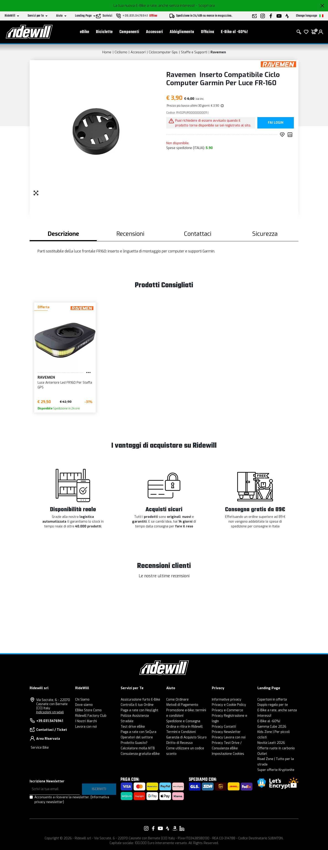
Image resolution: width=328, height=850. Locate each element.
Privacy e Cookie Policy (229, 705)
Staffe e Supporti (194, 52)
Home (106, 52)
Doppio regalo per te (272, 705)
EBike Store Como (88, 710)
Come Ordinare (177, 699)
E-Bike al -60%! (234, 32)
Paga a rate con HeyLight (139, 710)
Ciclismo (121, 52)
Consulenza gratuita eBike (140, 754)
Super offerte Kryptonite (275, 770)
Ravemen (218, 52)
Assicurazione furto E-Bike (140, 699)
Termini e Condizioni (181, 732)
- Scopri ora (205, 5)
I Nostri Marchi (86, 721)
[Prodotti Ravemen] (278, 64)
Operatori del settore (137, 737)
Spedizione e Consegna (183, 721)
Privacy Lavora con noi (229, 737)
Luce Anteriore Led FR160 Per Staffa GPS (65, 385)
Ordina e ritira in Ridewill (184, 726)
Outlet (262, 754)
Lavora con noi (86, 726)
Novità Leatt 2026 (271, 743)
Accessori (154, 32)
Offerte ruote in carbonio (276, 748)
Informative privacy (226, 699)
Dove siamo (84, 705)
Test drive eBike (133, 726)
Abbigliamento (182, 32)
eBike (84, 32)
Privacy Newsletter (226, 732)
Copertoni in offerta (272, 699)
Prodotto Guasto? (134, 743)
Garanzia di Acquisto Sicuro (186, 737)
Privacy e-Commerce (227, 710)
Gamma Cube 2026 (271, 726)
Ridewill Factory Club (90, 716)
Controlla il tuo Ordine (137, 705)
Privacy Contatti (224, 726)
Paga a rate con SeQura (138, 732)
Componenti (129, 32)
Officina (207, 32)
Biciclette (104, 32)
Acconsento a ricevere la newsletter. (71, 799)
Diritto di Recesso (179, 743)
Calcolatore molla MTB (138, 748)
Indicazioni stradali (50, 712)
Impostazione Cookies (228, 754)
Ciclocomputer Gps (163, 52)
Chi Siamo (82, 699)
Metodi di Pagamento (182, 705)
